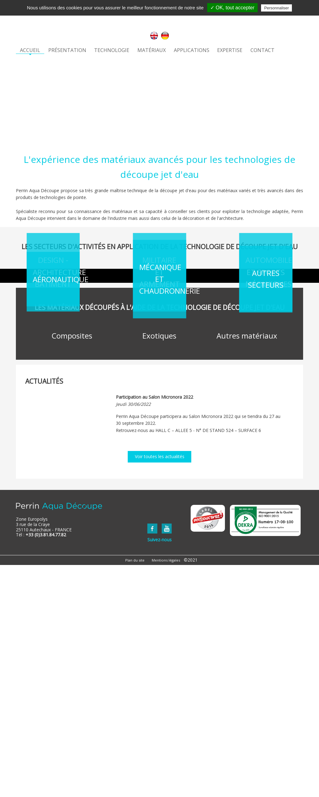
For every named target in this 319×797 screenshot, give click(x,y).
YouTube (167, 761)
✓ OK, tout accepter (232, 7)
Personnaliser (276, 8)
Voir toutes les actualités (159, 689)
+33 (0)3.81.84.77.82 (46, 767)
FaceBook (152, 761)
